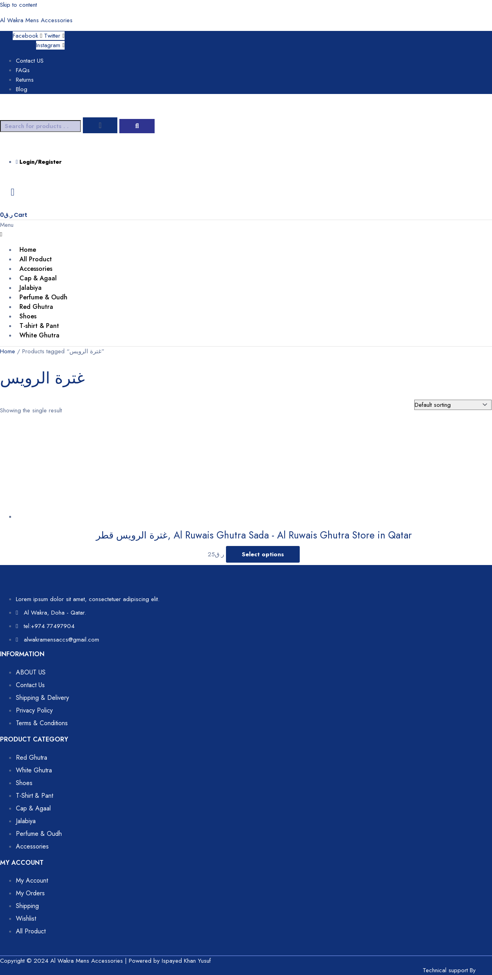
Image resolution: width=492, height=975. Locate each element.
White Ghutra (39, 335)
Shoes (27, 316)
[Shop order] (453, 405)
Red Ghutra (36, 306)
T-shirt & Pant (39, 325)
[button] (238, 229)
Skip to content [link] (18, 4)
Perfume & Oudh (43, 297)
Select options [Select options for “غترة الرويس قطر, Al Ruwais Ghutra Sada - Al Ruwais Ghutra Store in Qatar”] (263, 554)
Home (27, 249)
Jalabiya (30, 287)
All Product (35, 259)
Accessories (35, 268)
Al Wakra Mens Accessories (36, 20)
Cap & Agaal (38, 278)
